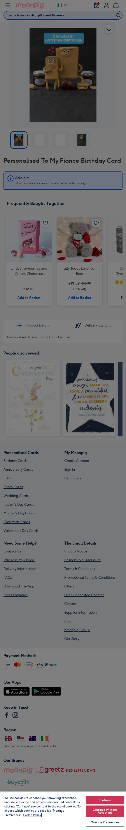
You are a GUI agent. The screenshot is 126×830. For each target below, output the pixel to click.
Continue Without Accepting (105, 811)
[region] (63, 810)
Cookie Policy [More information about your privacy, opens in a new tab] (32, 815)
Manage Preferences (105, 822)
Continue (105, 800)
